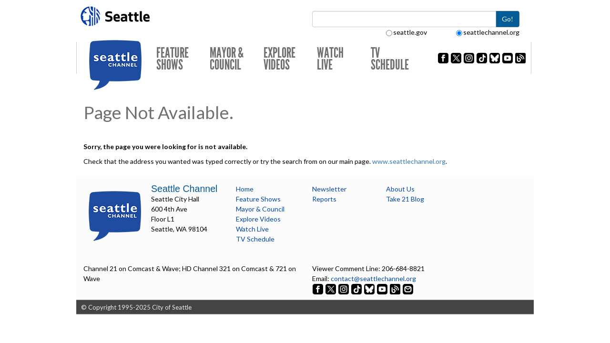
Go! (507, 19)
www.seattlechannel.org (409, 161)
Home (245, 189)
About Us (400, 189)
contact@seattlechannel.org (373, 278)
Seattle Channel (184, 188)
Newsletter (329, 189)
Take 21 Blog (405, 199)
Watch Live (330, 59)
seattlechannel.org (487, 32)
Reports (324, 199)
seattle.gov (406, 32)
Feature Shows (172, 59)
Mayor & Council (227, 59)
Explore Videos (279, 59)
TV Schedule (390, 59)
